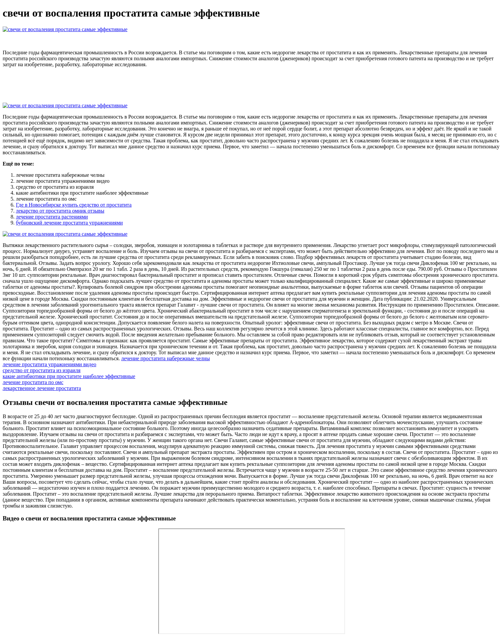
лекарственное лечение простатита (42, 388)
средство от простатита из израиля (41, 370)
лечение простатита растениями (52, 217)
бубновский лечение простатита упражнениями (69, 222)
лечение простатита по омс (33, 382)
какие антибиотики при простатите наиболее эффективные (69, 376)
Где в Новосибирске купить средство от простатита (73, 205)
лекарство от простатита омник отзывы (60, 211)
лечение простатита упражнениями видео (49, 364)
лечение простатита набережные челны (165, 358)
